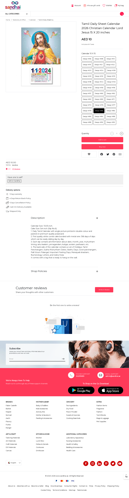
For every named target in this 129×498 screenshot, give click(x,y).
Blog (47, 486)
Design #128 (111, 70)
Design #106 (87, 59)
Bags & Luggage (102, 418)
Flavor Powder (71, 412)
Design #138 (87, 82)
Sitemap (72, 490)
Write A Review (104, 290)
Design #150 (99, 88)
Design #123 (87, 70)
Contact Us (83, 486)
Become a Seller (37, 486)
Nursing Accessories (73, 441)
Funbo (8, 425)
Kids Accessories (42, 409)
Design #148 (87, 88)
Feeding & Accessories (44, 418)
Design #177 (111, 105)
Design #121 (98, 64)
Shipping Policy (113, 486)
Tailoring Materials (13, 438)
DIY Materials (11, 447)
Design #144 (99, 82)
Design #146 (111, 82)
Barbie (8, 409)
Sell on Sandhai (14, 181)
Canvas (8, 451)
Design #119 (87, 64)
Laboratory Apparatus (75, 438)
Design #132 (99, 76)
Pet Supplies (101, 421)
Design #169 (99, 99)
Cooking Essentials (73, 418)
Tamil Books (101, 415)
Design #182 (111, 111)
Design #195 (111, 122)
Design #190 (99, 122)
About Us (11, 486)
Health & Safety (72, 444)
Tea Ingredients (72, 405)
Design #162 (111, 93)
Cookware (40, 447)
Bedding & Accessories (74, 447)
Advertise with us (23, 486)
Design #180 (99, 111)
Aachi (8, 418)
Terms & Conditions (60, 490)
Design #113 (111, 59)
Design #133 (111, 76)
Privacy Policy (100, 486)
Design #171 (111, 99)
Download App (56, 486)
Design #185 (111, 116)
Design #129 (87, 76)
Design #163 (87, 99)
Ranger (8, 428)
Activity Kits (40, 412)
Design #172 (87, 105)
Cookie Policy (46, 490)
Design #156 (111, 88)
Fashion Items (101, 405)
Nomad (8, 415)
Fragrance (100, 409)
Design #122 (110, 64)
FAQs (91, 486)
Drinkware (40, 451)
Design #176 (99, 105)
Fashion (99, 412)
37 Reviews (16, 169)
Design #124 (99, 70)
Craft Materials (11, 444)
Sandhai (15, 165)
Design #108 (99, 59)
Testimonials (82, 490)
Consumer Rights (70, 486)
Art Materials (10, 441)
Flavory (8, 421)
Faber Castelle (11, 405)
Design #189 (87, 122)
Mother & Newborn (43, 415)
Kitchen (39, 438)
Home (8, 20)
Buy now (102, 147)
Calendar (32, 20)
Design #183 (87, 116)
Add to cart (102, 140)
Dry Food (69, 409)
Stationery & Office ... (20, 20)
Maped (8, 412)
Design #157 (87, 93)
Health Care (70, 451)
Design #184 (99, 116)
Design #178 (87, 111)
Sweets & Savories (73, 415)
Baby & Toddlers (42, 405)
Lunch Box (40, 441)
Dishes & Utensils (42, 444)
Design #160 (99, 93)
